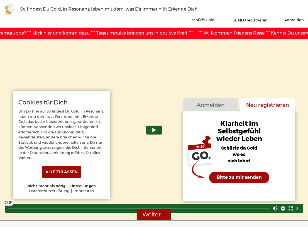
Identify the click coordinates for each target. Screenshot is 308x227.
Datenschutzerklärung (49, 191)
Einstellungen (82, 186)
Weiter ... (154, 214)
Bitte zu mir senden (239, 177)
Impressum (84, 191)
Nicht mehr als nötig (46, 186)
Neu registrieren (267, 105)
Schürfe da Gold (239, 148)
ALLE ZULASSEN (61, 171)
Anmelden (211, 105)
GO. (201, 156)
